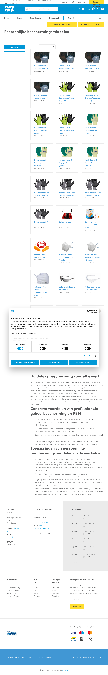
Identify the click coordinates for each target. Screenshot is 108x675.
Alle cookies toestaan (83, 362)
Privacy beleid (12, 657)
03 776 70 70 (45, 522)
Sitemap (49, 657)
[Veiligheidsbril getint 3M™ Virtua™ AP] (67, 286)
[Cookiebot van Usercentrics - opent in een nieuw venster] (88, 311)
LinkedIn (91, 657)
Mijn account (75, 9)
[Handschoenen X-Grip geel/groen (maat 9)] (93, 158)
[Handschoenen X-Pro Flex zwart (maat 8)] (93, 189)
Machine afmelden (13, 596)
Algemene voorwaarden (26, 657)
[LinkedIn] (89, 8)
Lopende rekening (13, 587)
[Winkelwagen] (83, 9)
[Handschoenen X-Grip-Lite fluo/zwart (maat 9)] (67, 125)
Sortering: (34, 47)
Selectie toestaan (54, 362)
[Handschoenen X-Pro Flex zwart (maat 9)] (42, 220)
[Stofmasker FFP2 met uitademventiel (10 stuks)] (93, 252)
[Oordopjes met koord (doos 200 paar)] (93, 220)
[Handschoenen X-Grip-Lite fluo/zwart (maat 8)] (42, 125)
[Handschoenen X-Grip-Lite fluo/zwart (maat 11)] (93, 93)
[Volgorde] (47, 46)
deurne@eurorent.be (14, 536)
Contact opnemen (13, 585)
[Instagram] (98, 8)
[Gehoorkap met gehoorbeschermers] (67, 220)
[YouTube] (102, 8)
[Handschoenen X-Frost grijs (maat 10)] (42, 62)
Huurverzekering (13, 590)
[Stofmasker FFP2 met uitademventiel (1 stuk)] (67, 252)
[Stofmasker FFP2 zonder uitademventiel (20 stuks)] (42, 286)
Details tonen (88, 356)
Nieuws (36, 599)
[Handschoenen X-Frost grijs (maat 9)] (42, 93)
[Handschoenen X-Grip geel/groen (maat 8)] (67, 158)
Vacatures (37, 593)
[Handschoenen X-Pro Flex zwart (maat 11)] (67, 189)
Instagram (83, 657)
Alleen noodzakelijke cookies (24, 362)
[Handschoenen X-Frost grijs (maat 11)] (67, 62)
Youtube (98, 657)
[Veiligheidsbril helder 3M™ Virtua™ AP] (93, 286)
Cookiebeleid (40, 657)
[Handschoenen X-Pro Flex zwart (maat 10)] (42, 189)
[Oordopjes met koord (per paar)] (42, 252)
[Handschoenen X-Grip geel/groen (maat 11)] (42, 158)
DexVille (65, 670)
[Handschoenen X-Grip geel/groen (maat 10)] (93, 125)
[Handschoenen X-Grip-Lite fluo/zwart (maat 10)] (67, 93)
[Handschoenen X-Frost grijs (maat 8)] (93, 62)
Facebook (75, 657)
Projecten (37, 596)
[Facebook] (93, 8)
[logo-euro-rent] (9, 9)
